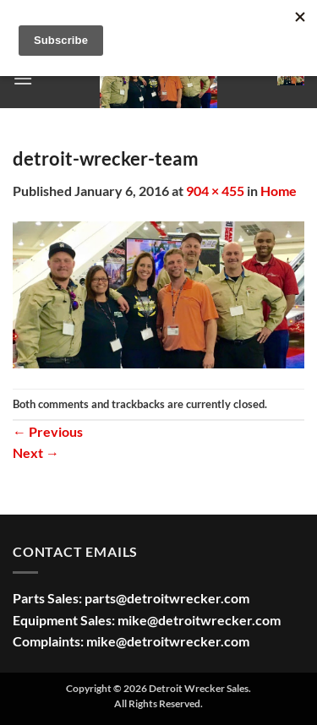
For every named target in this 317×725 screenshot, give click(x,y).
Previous (48, 431)
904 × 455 (215, 191)
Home (278, 191)
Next (36, 452)
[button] (23, 78)
